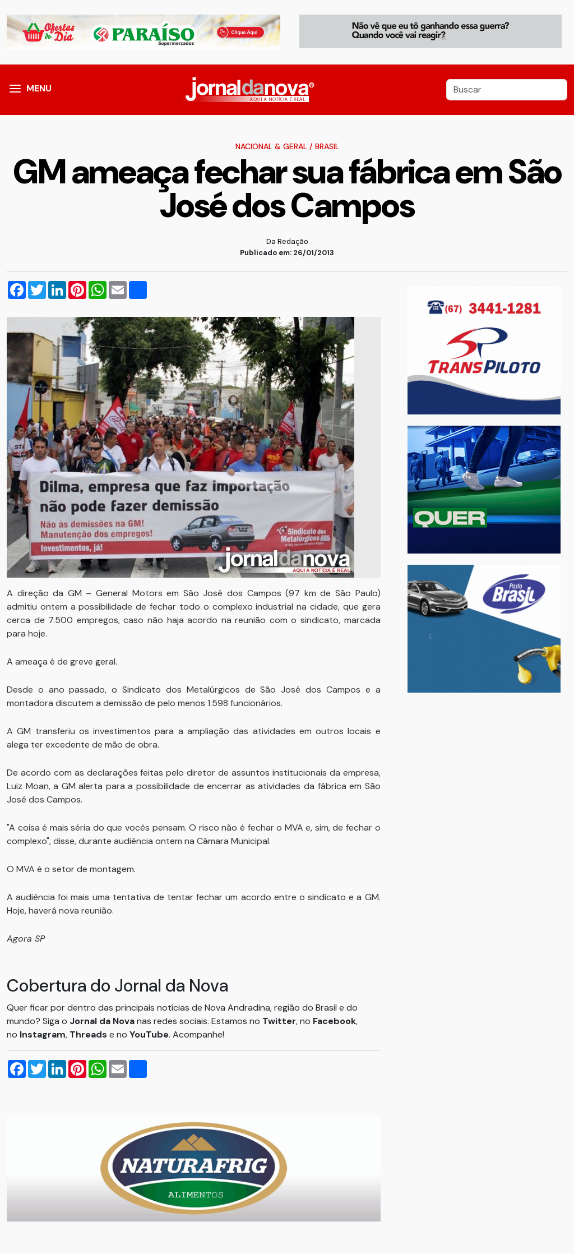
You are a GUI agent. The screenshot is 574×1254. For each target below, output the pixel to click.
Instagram (43, 1034)
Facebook (334, 1021)
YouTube (149, 1034)
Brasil (327, 146)
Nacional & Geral (271, 146)
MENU (39, 88)
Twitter (279, 1021)
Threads (89, 1034)
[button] (15, 89)
